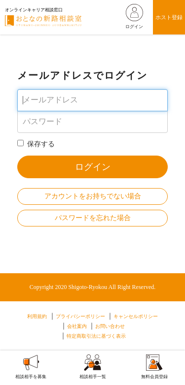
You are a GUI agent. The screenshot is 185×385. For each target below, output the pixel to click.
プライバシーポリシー (80, 316)
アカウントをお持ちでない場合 (92, 196)
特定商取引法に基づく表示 (96, 336)
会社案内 (77, 326)
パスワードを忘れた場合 (93, 218)
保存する (36, 144)
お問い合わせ (110, 326)
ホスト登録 (169, 17)
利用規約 (37, 316)
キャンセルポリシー (135, 316)
